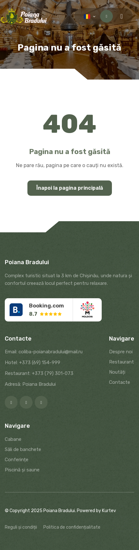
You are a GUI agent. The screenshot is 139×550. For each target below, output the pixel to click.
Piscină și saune (22, 470)
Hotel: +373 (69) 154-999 (32, 362)
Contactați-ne (106, 16)
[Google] (41, 402)
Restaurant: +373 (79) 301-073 (39, 373)
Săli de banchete (23, 449)
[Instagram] (26, 402)
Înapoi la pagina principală (69, 188)
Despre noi (121, 352)
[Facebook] (11, 402)
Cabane (13, 439)
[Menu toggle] (121, 16)
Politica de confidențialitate (71, 527)
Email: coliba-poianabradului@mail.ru (44, 352)
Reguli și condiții (21, 527)
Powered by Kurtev (96, 510)
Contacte (119, 382)
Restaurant (121, 362)
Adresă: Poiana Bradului (30, 384)
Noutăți (117, 372)
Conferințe (16, 459)
